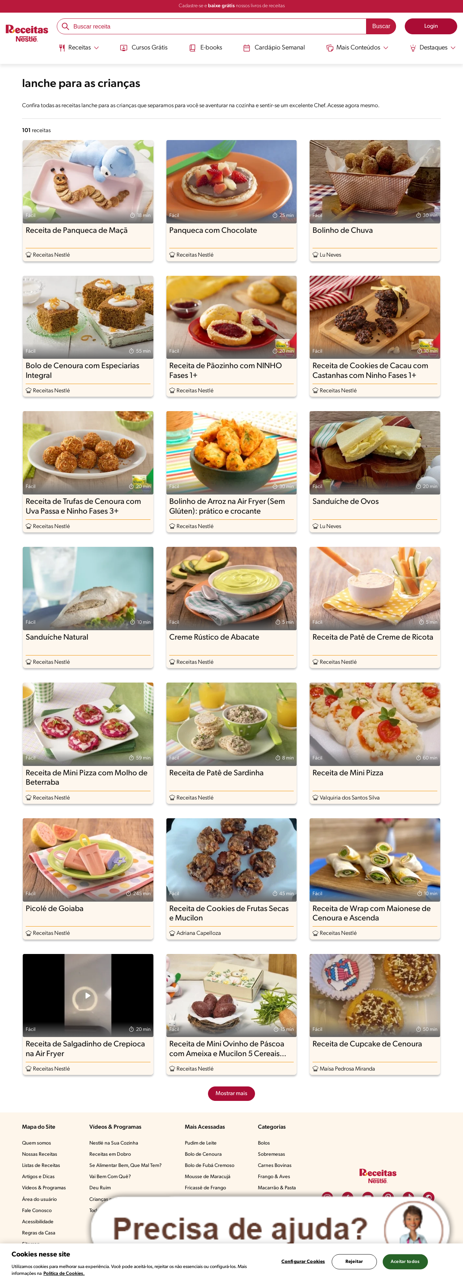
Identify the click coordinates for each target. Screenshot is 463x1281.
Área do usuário (39, 1199)
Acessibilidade (38, 1222)
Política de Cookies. (64, 1273)
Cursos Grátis (143, 48)
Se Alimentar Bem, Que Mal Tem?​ (125, 1165)
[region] (231, 1262)
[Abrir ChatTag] (270, 1229)
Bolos (264, 1143)
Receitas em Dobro (110, 1154)
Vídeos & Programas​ (44, 1188)
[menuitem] (79, 50)
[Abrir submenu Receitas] (78, 48)
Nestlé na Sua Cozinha (113, 1143)
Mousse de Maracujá (207, 1177)
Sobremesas (271, 1154)
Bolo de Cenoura (203, 1154)
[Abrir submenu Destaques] (432, 48)
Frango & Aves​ (274, 1177)
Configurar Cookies (303, 1261)
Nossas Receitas (39, 1154)
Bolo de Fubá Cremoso (209, 1165)
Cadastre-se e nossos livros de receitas (232, 6)
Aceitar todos (405, 1261)
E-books (205, 48)
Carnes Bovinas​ (275, 1165)
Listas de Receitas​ (41, 1165)
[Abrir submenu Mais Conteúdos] (357, 48)
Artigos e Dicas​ (38, 1177)
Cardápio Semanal (274, 48)
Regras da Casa (38, 1233)
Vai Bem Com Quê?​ (110, 1177)
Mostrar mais (231, 1094)
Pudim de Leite (201, 1143)
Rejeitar (354, 1261)
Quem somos (36, 1143)
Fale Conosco (37, 1211)
